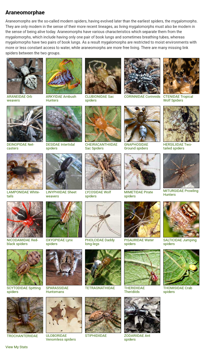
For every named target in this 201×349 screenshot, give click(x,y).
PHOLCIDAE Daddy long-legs (100, 242)
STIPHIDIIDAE (96, 336)
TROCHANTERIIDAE (22, 336)
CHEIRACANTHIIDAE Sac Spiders (101, 146)
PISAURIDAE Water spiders (139, 242)
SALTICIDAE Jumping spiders (180, 242)
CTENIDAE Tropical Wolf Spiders (178, 98)
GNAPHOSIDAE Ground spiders (136, 146)
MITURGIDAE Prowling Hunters (180, 193)
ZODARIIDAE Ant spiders (137, 337)
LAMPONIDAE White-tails (23, 194)
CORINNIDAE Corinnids (142, 96)
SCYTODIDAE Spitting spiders (24, 290)
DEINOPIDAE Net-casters (20, 146)
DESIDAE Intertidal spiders (60, 146)
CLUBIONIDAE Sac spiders (99, 98)
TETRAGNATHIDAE (100, 288)
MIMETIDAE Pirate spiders (138, 194)
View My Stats (16, 347)
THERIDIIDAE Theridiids (134, 290)
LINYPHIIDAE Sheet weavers (61, 194)
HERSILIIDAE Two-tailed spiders (177, 146)
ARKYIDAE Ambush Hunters (61, 98)
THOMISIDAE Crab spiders (177, 290)
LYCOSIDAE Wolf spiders (98, 194)
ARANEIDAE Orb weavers (19, 98)
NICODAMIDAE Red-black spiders (22, 242)
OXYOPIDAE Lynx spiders (59, 242)
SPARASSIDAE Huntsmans (57, 290)
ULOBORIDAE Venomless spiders (61, 337)
